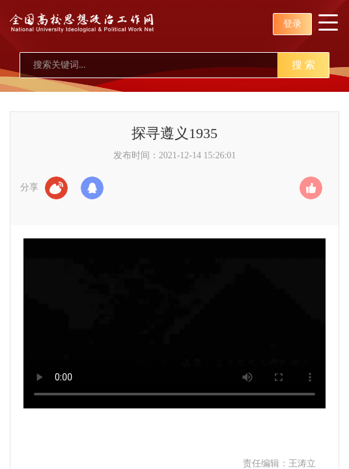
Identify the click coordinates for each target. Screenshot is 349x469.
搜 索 (303, 64)
